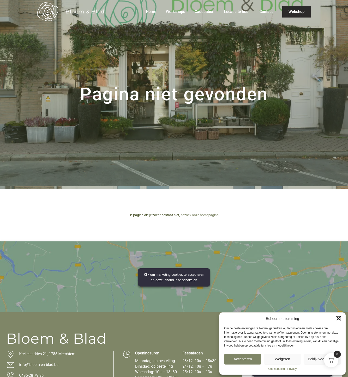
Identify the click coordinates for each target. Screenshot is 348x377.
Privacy (292, 369)
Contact (266, 11)
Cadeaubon (204, 11)
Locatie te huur (237, 11)
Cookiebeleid (276, 369)
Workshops (175, 11)
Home (151, 11)
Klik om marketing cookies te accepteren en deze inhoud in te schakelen (174, 277)
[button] (338, 318)
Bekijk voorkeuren (322, 359)
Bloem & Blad (85, 11)
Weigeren (282, 359)
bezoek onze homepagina (200, 215)
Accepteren (243, 359)
